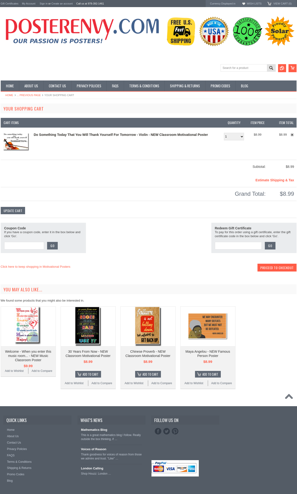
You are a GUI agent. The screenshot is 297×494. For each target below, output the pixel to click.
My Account (28, 3)
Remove (292, 135)
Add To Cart (90, 374)
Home (9, 95)
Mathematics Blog (94, 430)
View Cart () (282, 3)
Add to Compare (42, 371)
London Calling (92, 468)
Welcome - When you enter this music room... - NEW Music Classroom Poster (28, 356)
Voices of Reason (93, 449)
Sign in (44, 3)
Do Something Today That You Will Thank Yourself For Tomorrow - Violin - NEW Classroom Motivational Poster (121, 135)
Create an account (62, 3)
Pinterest (175, 431)
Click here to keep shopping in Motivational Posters (36, 266)
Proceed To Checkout (277, 267)
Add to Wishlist (14, 371)
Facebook (158, 431)
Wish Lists (254, 3)
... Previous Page (29, 95)
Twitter (166, 431)
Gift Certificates (9, 3)
